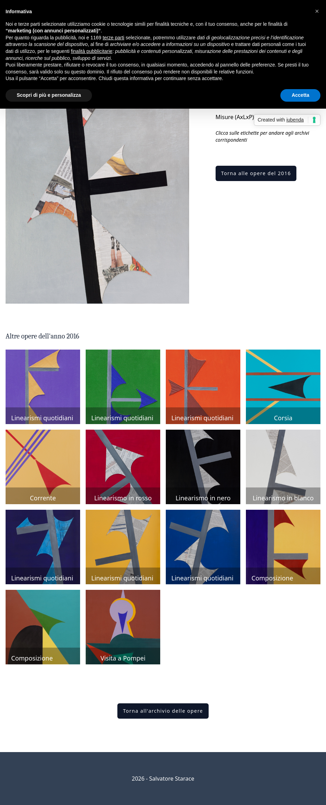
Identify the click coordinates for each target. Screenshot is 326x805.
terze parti (113, 37)
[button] (317, 11)
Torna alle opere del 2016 (256, 173)
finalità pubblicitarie (91, 51)
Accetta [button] (300, 95)
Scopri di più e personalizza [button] (49, 95)
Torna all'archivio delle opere (163, 711)
